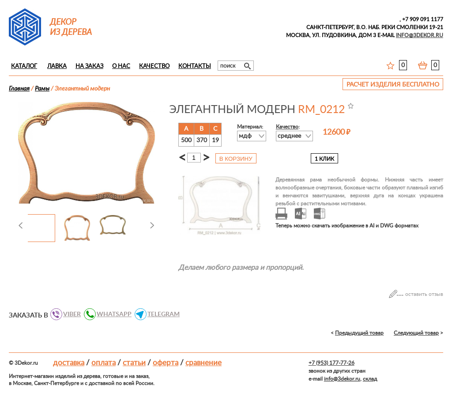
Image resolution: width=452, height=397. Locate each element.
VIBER (69, 314)
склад (370, 379)
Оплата (103, 363)
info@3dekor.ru (342, 379)
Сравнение (203, 363)
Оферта (165, 363)
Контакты (194, 66)
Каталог (24, 66)
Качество (154, 66)
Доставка (68, 363)
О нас (121, 66)
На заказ (89, 66)
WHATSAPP (112, 314)
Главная (19, 89)
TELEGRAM (161, 314)
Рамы (42, 89)
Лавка (57, 66)
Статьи (134, 363)
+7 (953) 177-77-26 (331, 363)
